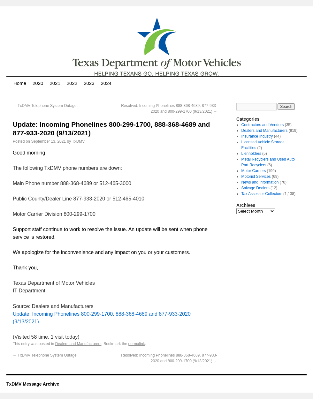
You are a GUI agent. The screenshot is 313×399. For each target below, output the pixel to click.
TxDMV (78, 141)
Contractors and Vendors (262, 125)
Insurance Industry (257, 136)
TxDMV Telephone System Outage (45, 105)
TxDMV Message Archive (32, 384)
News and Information (260, 182)
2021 (55, 83)
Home (19, 83)
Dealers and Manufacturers (78, 344)
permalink (136, 344)
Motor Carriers (253, 171)
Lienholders (251, 153)
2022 (72, 83)
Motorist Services (256, 176)
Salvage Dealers (255, 188)
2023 (89, 83)
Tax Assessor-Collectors (261, 194)
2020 (38, 83)
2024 (106, 83)
